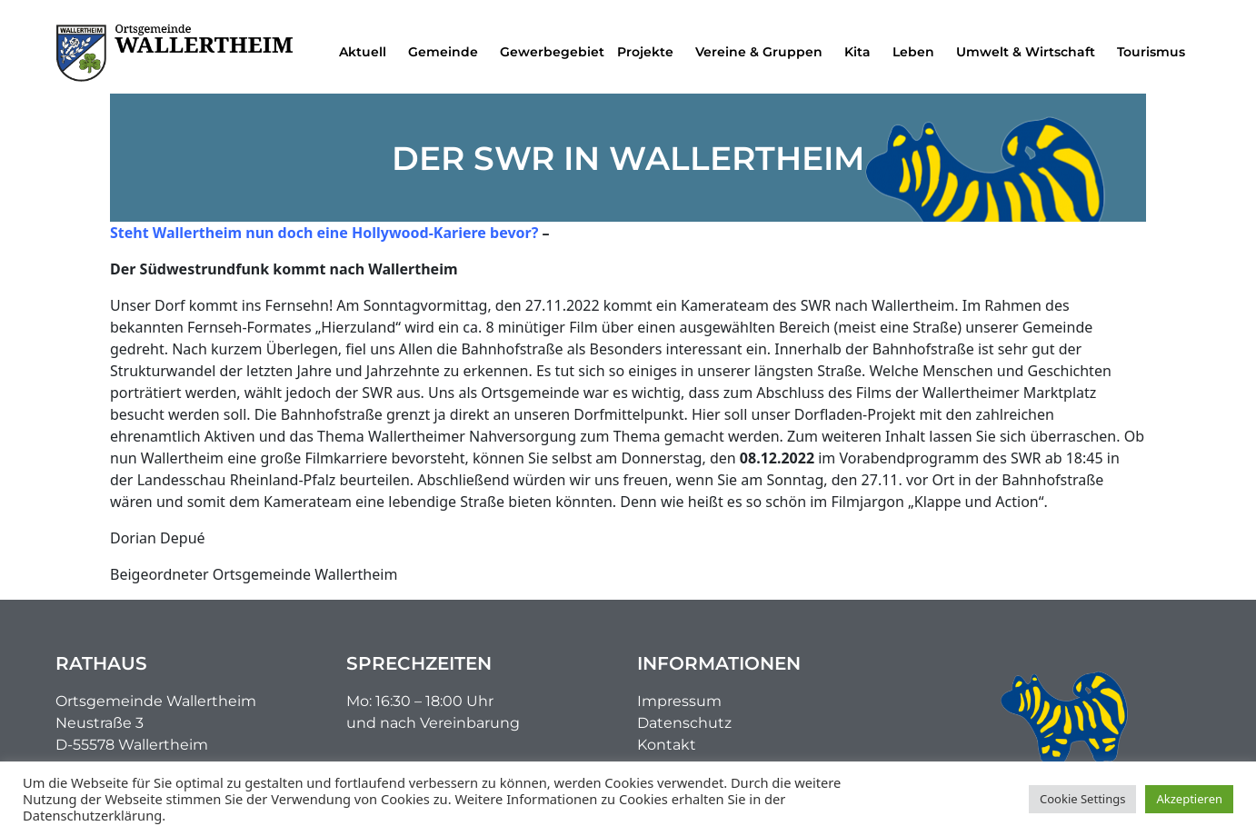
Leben (917, 52)
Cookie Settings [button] (1082, 799)
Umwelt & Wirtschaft (1030, 52)
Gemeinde (447, 52)
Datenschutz (684, 723)
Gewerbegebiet (552, 52)
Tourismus (1155, 52)
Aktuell (367, 52)
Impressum (679, 701)
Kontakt (666, 744)
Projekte (650, 52)
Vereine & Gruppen (763, 52)
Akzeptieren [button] (1189, 799)
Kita (862, 52)
